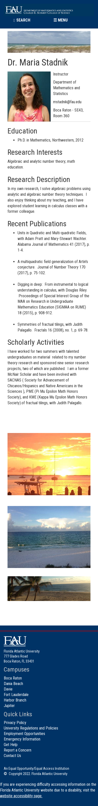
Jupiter (9, 705)
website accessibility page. (21, 796)
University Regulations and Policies (31, 728)
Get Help (11, 744)
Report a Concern (17, 750)
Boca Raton (13, 678)
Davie (8, 689)
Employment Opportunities (24, 733)
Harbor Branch (15, 700)
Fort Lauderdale (16, 694)
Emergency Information (22, 739)
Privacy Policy (15, 722)
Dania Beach (13, 683)
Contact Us (12, 755)
